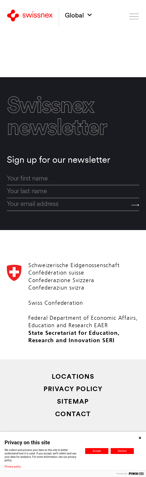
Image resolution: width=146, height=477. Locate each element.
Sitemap (73, 402)
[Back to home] (30, 16)
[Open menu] (134, 16)
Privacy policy (13, 466)
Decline (122, 450)
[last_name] (73, 191)
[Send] (135, 205)
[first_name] (73, 178)
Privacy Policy (73, 389)
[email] (73, 204)
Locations (73, 377)
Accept (97, 450)
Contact (73, 414)
